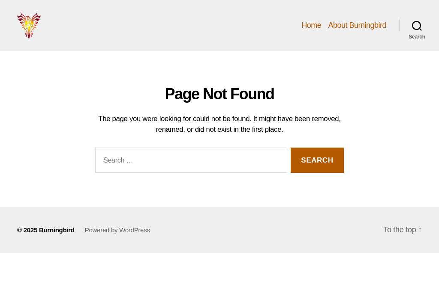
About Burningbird (357, 31)
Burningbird (57, 241)
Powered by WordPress (117, 241)
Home (311, 31)
